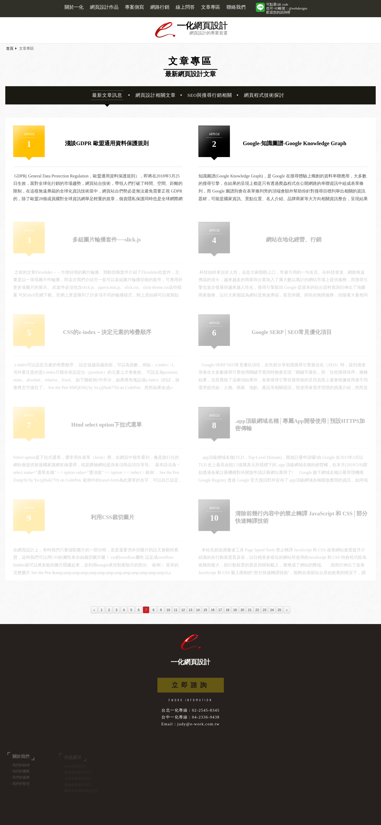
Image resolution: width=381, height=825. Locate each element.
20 (242, 610)
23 (264, 610)
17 (220, 610)
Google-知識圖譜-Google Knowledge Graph (294, 144)
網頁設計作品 (104, 7)
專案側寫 (134, 7)
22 (257, 610)
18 (227, 610)
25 (279, 610)
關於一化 (74, 7)
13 (190, 610)
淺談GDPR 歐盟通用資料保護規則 (106, 144)
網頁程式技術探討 (264, 95)
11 (175, 610)
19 (235, 610)
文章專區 (210, 7)
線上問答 (185, 7)
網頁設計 (211, 25)
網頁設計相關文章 (155, 95)
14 (197, 610)
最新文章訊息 (107, 95)
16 (212, 610)
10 (168, 610)
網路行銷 (159, 7)
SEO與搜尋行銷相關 (209, 95)
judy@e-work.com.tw (198, 724)
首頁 (9, 49)
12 (183, 610)
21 (249, 610)
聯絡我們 (236, 7)
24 (272, 610)
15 (205, 610)
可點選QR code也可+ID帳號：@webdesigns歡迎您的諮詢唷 (286, 8)
